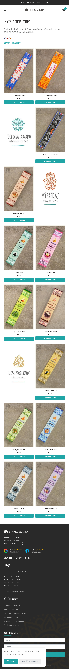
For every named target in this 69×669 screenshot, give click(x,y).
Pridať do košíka (18, 102)
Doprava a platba (11, 609)
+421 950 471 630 (12, 540)
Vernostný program (12, 605)
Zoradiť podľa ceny (12, 43)
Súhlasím (11, 661)
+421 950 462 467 (15, 591)
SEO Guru (47, 665)
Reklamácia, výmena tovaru (15, 613)
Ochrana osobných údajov (14, 621)
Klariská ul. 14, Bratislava (15, 571)
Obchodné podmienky (12, 617)
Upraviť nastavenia (29, 661)
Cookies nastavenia (11, 625)
